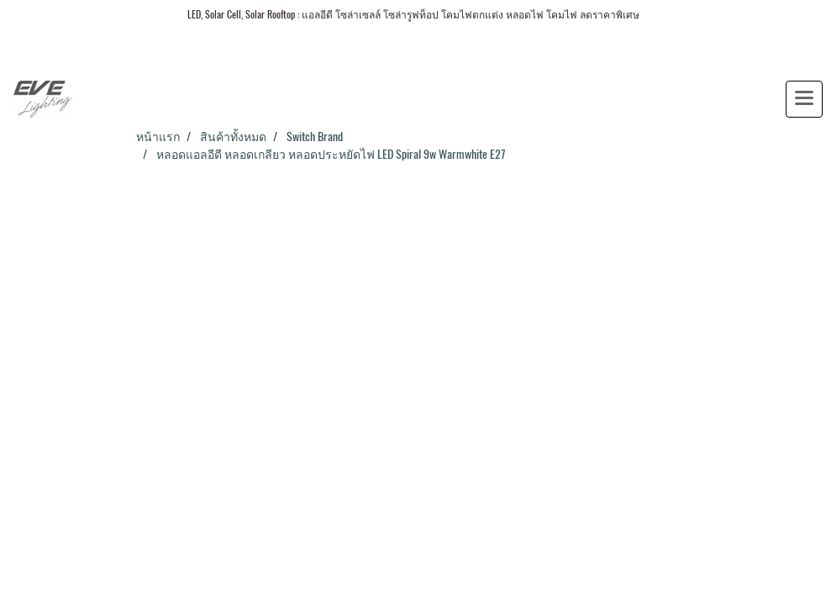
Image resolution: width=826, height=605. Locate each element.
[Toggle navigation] (804, 99)
